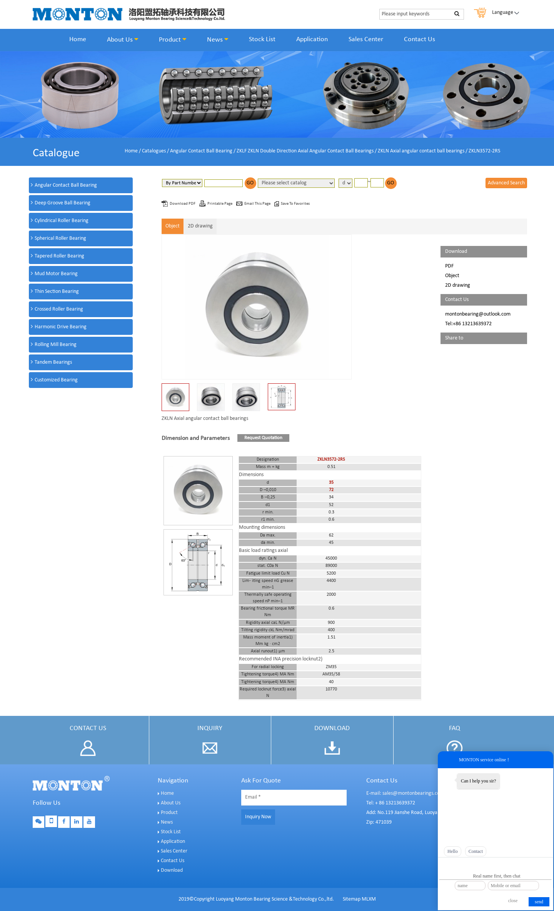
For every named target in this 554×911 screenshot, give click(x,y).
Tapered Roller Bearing (59, 256)
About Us (122, 39)
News (217, 39)
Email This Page (257, 204)
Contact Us (419, 39)
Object (172, 226)
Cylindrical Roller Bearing (61, 221)
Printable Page (220, 204)
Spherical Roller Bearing (60, 238)
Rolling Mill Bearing (56, 345)
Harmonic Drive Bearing (61, 327)
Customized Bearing (56, 380)
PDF (449, 266)
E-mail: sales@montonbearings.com (405, 793)
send (539, 901)
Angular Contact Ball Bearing (201, 151)
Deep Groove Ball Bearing (62, 203)
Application (312, 39)
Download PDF (183, 204)
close (513, 900)
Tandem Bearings (53, 362)
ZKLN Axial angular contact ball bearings (421, 151)
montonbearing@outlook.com (478, 314)
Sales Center (366, 39)
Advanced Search (506, 183)
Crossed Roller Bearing (59, 309)
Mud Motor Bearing (56, 274)
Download (172, 870)
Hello (452, 851)
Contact (476, 851)
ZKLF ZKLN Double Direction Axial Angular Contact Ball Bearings (305, 151)
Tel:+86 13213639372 (468, 324)
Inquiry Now (258, 817)
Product (172, 39)
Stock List (262, 39)
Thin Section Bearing (57, 291)
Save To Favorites (295, 204)
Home (77, 39)
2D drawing (200, 226)
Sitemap (351, 899)
